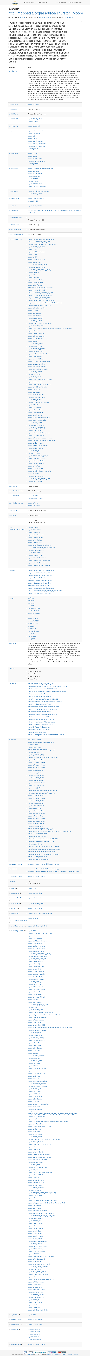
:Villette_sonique (36, 1282)
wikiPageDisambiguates (18, 920)
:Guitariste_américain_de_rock (40, 295)
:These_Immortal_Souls (38, 1274)
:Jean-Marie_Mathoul (37, 1086)
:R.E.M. (33, 405)
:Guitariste (34, 176)
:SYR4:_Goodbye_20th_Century (41, 1213)
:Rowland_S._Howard (37, 1210)
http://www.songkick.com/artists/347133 (40, 724)
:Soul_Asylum (35, 1244)
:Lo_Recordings (35, 1124)
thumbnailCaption (16, 217)
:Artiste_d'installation (37, 186)
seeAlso (13, 684)
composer (15, 893)
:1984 (32, 249)
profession (13, 191)
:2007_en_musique (36, 259)
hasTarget (14, 1329)
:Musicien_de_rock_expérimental (41, 239)
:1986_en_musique (36, 252)
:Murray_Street (35, 1152)
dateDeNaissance (16, 491)
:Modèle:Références (37, 558)
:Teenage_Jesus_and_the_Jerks (41, 1256)
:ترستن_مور (34, 772)
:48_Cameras (35, 938)
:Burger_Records (36, 971)
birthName (13, 114)
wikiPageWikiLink (15, 239)
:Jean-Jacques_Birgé (37, 1081)
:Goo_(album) (35, 1045)
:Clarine (33, 310)
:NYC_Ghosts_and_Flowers (39, 1157)
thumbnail (13, 210)
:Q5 (31, 626)
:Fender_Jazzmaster (37, 1017)
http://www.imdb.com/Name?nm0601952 (41, 719)
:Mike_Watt (34, 466)
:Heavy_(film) (35, 893)
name (12, 881)
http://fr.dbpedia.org (45, 17)
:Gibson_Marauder (36, 1040)
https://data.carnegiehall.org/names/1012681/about (44, 849)
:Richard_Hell (35, 407)
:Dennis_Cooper (36, 992)
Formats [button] (42, 2)
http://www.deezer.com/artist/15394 (39, 717)
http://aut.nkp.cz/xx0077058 (37, 732)
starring (14, 913)
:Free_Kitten (34, 1033)
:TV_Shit (33, 1254)
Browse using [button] (29, 2)
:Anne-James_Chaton (37, 264)
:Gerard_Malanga (36, 336)
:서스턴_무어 (35, 788)
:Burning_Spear (35, 282)
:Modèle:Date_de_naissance (39, 545)
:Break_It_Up (35, 969)
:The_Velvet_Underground (39, 433)
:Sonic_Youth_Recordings (39, 417)
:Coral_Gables (35, 119)
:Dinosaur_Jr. (35, 999)
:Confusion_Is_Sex (36, 976)
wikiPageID (14, 225)
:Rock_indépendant (37, 146)
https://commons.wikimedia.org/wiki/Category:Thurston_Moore (47, 691)
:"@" (32, 888)
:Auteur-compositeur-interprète (40, 168)
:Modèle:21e (34, 530)
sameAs (12, 739)
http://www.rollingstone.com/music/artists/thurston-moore (46, 735)
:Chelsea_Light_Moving (38, 926)
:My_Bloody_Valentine (37, 387)
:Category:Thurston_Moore (41, 742)
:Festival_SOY (35, 1022)
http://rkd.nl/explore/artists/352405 (39, 727)
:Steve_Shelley (35, 422)
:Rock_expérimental (37, 143)
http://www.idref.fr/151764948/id (38, 834)
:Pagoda (33, 1177)
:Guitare (33, 156)
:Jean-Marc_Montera (37, 366)
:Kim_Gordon (35, 206)
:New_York (34, 389)
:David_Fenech (35, 987)
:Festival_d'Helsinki (36, 1025)
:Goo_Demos (35, 1048)
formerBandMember (18, 898)
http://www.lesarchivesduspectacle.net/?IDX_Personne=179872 (48, 686)
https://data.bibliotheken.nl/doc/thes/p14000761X (43, 846)
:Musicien (33, 179)
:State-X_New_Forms (37, 1246)
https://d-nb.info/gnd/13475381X (38, 857)
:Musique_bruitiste (36, 131)
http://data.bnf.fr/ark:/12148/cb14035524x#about (43, 854)
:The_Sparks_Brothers (37, 1266)
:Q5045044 (33, 201)
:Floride (33, 121)
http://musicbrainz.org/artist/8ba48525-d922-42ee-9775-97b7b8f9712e (50, 831)
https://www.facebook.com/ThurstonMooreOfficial (43, 707)
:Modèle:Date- (35, 542)
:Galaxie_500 (35, 1035)
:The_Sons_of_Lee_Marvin (39, 1264)
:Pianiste (33, 181)
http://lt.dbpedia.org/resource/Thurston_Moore (42, 790)
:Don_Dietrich (35, 321)
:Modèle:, (33, 527)
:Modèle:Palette (35, 553)
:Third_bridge (35, 1277)
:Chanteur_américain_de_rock (40, 293)
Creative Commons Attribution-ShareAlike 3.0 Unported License (62, 1354)
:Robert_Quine (35, 410)
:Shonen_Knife (35, 412)
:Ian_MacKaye (35, 356)
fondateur (15, 1324)
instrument (13, 153)
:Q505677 (33, 744)
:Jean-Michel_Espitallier (38, 369)
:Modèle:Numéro (36, 550)
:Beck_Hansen (35, 961)
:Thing (31, 598)
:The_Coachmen (36, 476)
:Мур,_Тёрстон (35, 808)
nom (12, 515)
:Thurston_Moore (34, 739)
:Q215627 (33, 621)
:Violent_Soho (35, 1287)
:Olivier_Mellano (35, 394)
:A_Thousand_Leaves (37, 941)
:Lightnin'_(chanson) (37, 1119)
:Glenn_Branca (35, 338)
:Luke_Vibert (34, 1129)
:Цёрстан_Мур (35, 752)
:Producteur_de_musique (38, 191)
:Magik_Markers (35, 1142)
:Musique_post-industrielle (39, 1154)
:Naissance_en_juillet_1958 (39, 305)
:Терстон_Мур (35, 826)
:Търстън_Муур (36, 755)
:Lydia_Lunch (35, 382)
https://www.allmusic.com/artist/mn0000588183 (43, 699)
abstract (13, 71)
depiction (13, 869)
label (11, 669)
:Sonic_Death (35, 1231)
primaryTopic (16, 1344)
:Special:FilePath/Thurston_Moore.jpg (43, 869)
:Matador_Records (36, 458)
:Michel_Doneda (36, 463)
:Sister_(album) (35, 1223)
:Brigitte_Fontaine (36, 280)
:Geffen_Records (36, 333)
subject (12, 570)
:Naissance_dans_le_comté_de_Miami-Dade (45, 303)
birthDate (13, 109)
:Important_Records (37, 1068)
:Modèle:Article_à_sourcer (39, 565)
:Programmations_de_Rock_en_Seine (42, 1200)
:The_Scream (35, 1261)
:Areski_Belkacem (36, 267)
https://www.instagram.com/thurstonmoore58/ (42, 709)
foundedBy (15, 904)
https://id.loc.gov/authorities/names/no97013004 (43, 839)
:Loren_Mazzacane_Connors (40, 379)
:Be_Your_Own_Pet (37, 959)
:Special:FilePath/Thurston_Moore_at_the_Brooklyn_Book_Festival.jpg (54, 871)
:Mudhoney (34, 1149)
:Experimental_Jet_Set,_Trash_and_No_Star (44, 1015)
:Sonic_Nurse (35, 1233)
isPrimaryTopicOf (15, 876)
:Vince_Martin (35, 1284)
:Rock (32, 138)
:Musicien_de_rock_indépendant (41, 300)
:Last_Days (34, 374)
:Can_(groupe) (35, 285)
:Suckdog (33, 473)
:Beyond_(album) (36, 964)
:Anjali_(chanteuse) (36, 946)
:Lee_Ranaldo (35, 377)
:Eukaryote (32, 636)
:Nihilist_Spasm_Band (37, 1167)
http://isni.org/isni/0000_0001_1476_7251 (41, 684)
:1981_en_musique (36, 247)
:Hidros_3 (33, 1066)
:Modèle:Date (35, 540)
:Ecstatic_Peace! (36, 198)
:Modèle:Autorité (36, 535)
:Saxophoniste (35, 184)
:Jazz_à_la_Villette (36, 364)
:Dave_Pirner (35, 984)
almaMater (13, 104)
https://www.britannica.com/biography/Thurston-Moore (45, 701)
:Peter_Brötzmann (36, 397)
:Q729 (32, 628)
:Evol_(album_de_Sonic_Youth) (40, 1012)
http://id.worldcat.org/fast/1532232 (39, 859)
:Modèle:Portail (35, 555)
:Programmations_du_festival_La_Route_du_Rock (46, 1203)
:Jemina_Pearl (35, 1089)
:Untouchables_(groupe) (38, 456)
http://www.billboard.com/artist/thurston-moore (42, 714)
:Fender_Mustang (36, 1020)
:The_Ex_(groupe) (36, 428)
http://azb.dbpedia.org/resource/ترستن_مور (41, 829)
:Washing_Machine (36, 1289)
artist (13, 888)
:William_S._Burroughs (38, 445)
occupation (13, 168)
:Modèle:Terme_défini (37, 563)
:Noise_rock (34, 136)
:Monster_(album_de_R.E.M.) (40, 384)
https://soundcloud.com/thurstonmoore (40, 696)
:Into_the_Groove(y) (37, 1073)
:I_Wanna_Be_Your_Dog (38, 354)
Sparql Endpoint (76, 2)
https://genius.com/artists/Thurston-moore (41, 694)
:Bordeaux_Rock (36, 966)
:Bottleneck (34, 277)
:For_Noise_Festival (37, 1030)
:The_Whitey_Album (37, 1272)
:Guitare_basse (35, 158)
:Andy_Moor (34, 262)
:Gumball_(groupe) (36, 349)
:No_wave (34, 133)
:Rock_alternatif (35, 141)
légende (13, 510)
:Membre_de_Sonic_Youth (39, 298)
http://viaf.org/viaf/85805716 (37, 836)
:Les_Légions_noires (37, 1116)
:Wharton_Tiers (35, 1292)
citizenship (13, 126)
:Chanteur (34, 171)
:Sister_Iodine (35, 1226)
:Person (31, 600)
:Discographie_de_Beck (38, 1004)
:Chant (32, 153)
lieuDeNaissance (16, 503)
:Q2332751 (33, 149)
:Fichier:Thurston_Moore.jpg (39, 471)
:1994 (32, 257)
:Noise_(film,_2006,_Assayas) (40, 913)
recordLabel (14, 198)
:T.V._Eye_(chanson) (37, 1251)
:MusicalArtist (33, 611)
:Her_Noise (34, 1063)
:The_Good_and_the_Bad (39, 479)
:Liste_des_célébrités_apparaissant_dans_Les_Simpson (48, 1121)
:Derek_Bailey (35, 994)
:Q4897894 (33, 104)
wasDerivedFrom (16, 864)
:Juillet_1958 (34, 1091)
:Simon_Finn (34, 1221)
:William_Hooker (36, 443)
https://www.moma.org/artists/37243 (39, 712)
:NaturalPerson (33, 631)
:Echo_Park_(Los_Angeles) (39, 323)
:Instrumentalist (34, 608)
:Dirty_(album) (35, 1002)
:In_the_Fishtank (36, 359)
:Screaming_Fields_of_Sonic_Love (41, 1216)
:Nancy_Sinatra (35, 1162)
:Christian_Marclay (36, 308)
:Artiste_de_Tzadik (36, 290)
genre (12, 131)
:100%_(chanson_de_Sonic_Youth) (41, 244)
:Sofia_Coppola (35, 1228)
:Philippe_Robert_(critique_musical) (42, 1193)
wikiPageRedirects (18, 926)
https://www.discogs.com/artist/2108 (39, 704)
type (11, 598)
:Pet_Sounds (34, 1190)
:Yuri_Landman (35, 1302)
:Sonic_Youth (35, 194)
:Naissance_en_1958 (37, 1159)
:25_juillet (33, 936)
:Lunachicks (34, 1131)
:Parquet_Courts (36, 1180)
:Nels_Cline (34, 1165)
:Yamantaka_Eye (36, 1297)
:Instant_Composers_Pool (39, 361)
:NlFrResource (34, 1329)
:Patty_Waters (35, 1185)
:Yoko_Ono (34, 451)
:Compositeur (35, 173)
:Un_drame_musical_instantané (40, 438)
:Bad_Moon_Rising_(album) (39, 270)
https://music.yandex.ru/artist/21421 (39, 729)
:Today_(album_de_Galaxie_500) (41, 1279)
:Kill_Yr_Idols (35, 1094)
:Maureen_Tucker (36, 461)
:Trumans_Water (36, 435)
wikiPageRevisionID (16, 234)
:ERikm (33, 1007)
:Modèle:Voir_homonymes (39, 560)
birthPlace (13, 119)
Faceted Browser (60, 2)
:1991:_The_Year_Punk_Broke (40, 933)
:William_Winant (35, 448)
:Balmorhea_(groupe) (37, 956)
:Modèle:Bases (35, 537)
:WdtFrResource (34, 1339)
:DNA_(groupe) (35, 318)
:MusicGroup (34, 613)
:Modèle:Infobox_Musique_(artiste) (41, 547)
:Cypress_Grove (36, 979)
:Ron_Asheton (35, 1208)
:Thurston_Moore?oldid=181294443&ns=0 (44, 864)
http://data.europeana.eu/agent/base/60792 (41, 851)
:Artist (31, 605)
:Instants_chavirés (36, 1071)
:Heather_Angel (35, 351)
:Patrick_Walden (36, 1182)
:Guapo (33, 1053)
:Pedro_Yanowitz (36, 1187)
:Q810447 (33, 164)
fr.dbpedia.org (69, 17)
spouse (12, 206)
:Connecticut (34, 313)
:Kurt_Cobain (35, 1099)
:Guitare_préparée (36, 1055)
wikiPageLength (15, 229)
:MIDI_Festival (35, 1137)
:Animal (31, 634)
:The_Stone (34, 1269)
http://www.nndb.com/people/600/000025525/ (42, 689)
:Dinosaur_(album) (36, 997)
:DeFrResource (34, 1334)
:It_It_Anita (34, 1076)
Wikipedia (30, 1354)
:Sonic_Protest (35, 1236)
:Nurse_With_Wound (37, 1175)
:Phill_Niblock (35, 400)
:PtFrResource (34, 1332)
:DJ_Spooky (34, 315)
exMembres (16, 1319)
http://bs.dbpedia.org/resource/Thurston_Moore (43, 757)
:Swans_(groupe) (36, 425)
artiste (14, 1315)
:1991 (32, 254)
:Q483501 (33, 623)
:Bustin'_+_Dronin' (36, 974)
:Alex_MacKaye (35, 468)
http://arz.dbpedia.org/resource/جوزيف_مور (41, 750)
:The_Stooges (35, 430)
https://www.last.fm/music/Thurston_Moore (41, 722)
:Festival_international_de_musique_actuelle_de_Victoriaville (50, 328)
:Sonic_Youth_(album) (37, 1241)
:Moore (33, 918)
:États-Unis (34, 126)
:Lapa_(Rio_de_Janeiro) (38, 1104)
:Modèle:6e (34, 532)
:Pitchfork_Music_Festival (38, 1198)
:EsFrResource (34, 1337)
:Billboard (33, 272)
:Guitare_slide (35, 346)
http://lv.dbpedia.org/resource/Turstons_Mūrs (42, 793)
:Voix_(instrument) (36, 161)
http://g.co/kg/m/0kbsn (35, 844)
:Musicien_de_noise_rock (39, 242)
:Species (31, 639)
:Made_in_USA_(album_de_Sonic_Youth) (44, 1139)
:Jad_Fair (33, 1078)
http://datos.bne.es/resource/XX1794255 (41, 841)
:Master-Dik (34, 1305)
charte (13, 486)
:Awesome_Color (36, 951)
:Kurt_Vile (33, 1101)
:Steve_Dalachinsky (37, 420)
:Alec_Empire (35, 943)
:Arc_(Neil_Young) (36, 948)
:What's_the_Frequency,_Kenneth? (41, 440)
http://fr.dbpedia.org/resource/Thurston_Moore (45, 13)
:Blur (32, 275)
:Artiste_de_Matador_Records (40, 287)
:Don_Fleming (35, 481)
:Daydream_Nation (36, 989)
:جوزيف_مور (34, 747)
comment (13, 643)
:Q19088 (33, 618)
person (22, 17)
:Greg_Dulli (34, 1050)
